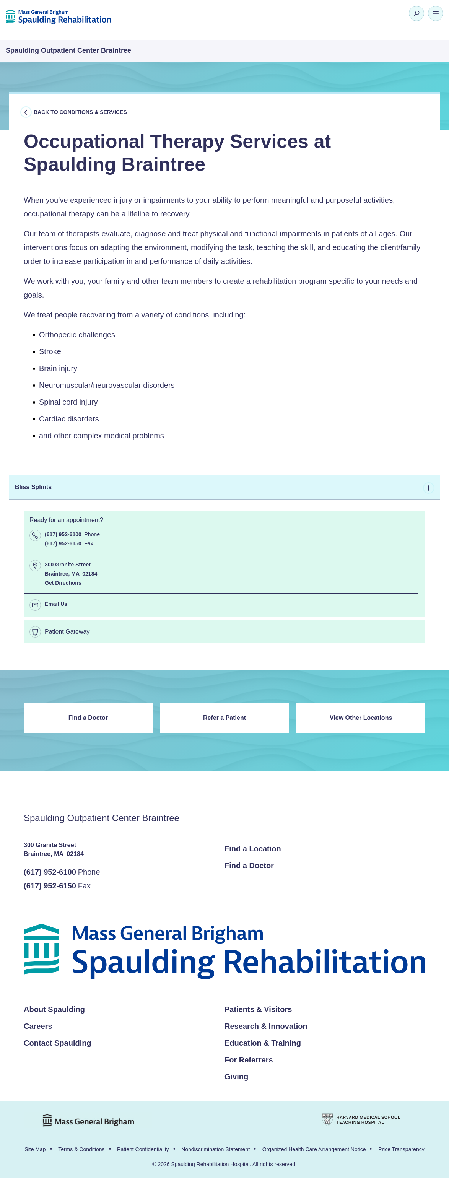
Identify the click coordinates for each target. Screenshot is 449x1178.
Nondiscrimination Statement (215, 1149)
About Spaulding (54, 1009)
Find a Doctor (88, 717)
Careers (38, 1026)
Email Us (56, 604)
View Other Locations (361, 717)
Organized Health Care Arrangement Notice (314, 1149)
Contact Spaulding (57, 1043)
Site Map (35, 1149)
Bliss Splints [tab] (224, 488)
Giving (236, 1076)
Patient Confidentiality (143, 1149)
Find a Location (252, 848)
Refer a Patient (224, 717)
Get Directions (63, 583)
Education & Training (262, 1043)
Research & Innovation (265, 1026)
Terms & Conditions (81, 1149)
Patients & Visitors (258, 1009)
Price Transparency (401, 1149)
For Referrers (248, 1060)
